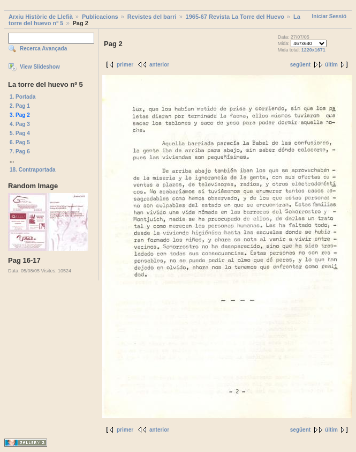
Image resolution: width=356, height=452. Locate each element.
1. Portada (22, 97)
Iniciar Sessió (329, 16)
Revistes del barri (152, 16)
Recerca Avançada (43, 48)
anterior (159, 65)
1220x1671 (313, 50)
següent (300, 65)
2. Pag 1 (20, 106)
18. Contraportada (33, 170)
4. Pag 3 (20, 124)
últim (331, 65)
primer (125, 65)
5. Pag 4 (20, 133)
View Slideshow (40, 67)
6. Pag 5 (20, 142)
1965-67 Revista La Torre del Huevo (235, 16)
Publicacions (100, 16)
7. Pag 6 (20, 151)
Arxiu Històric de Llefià (41, 16)
